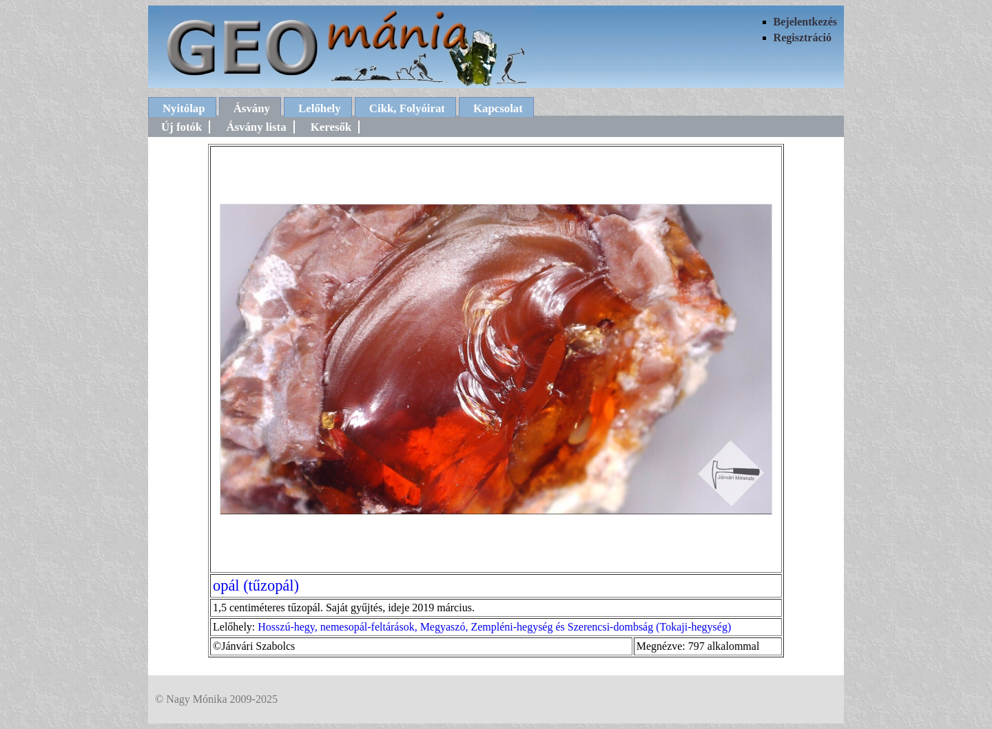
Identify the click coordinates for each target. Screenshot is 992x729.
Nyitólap (184, 108)
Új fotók (181, 127)
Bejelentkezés (805, 22)
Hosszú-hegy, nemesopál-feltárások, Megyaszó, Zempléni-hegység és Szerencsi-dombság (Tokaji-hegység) (494, 627)
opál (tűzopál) (256, 585)
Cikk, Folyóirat (407, 108)
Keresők (331, 127)
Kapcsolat (498, 108)
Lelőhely (319, 108)
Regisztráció (802, 37)
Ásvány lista (256, 127)
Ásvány (252, 108)
